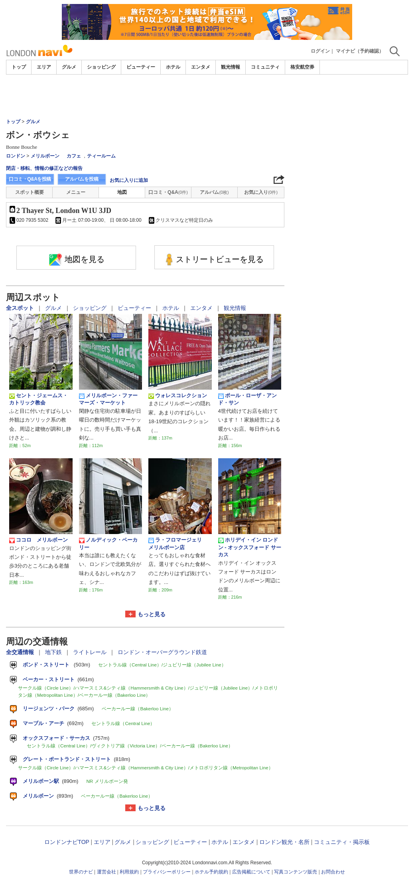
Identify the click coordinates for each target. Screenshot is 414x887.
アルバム (214, 192)
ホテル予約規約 (211, 872)
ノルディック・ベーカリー (108, 543)
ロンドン (15, 156)
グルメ (69, 67)
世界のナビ (81, 872)
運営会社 (106, 872)
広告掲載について (251, 872)
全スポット (20, 308)
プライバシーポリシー (167, 872)
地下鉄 (54, 652)
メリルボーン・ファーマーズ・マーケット (108, 399)
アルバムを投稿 (82, 179)
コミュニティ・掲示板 (342, 842)
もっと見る (152, 614)
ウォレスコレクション (177, 395)
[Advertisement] (207, 96)
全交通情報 (20, 652)
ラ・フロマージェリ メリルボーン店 (177, 543)
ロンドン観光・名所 (284, 842)
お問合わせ (333, 872)
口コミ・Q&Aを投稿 (30, 179)
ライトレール (90, 652)
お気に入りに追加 (129, 180)
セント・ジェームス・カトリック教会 (38, 399)
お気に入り (261, 192)
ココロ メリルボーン (38, 540)
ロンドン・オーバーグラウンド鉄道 (162, 652)
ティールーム (101, 156)
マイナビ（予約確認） (360, 51)
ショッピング (101, 67)
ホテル (173, 67)
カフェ (74, 156)
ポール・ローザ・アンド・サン (247, 399)
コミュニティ (265, 67)
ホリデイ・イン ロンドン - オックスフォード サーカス (249, 547)
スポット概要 (29, 192)
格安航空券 (302, 67)
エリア (44, 67)
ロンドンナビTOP (66, 842)
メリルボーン (45, 156)
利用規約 (129, 872)
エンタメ (200, 67)
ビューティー (140, 67)
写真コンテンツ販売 (295, 872)
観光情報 (230, 67)
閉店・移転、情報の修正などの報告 (44, 168)
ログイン (320, 51)
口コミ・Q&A (168, 192)
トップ (19, 67)
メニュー (75, 192)
